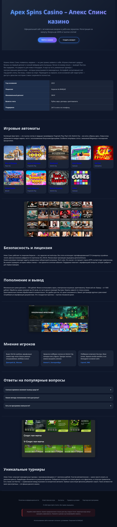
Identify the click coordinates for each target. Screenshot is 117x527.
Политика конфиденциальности (29, 500)
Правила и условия (73, 500)
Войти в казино (47, 40)
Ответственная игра (48, 500)
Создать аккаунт (69, 40)
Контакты (61, 500)
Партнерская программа (90, 500)
